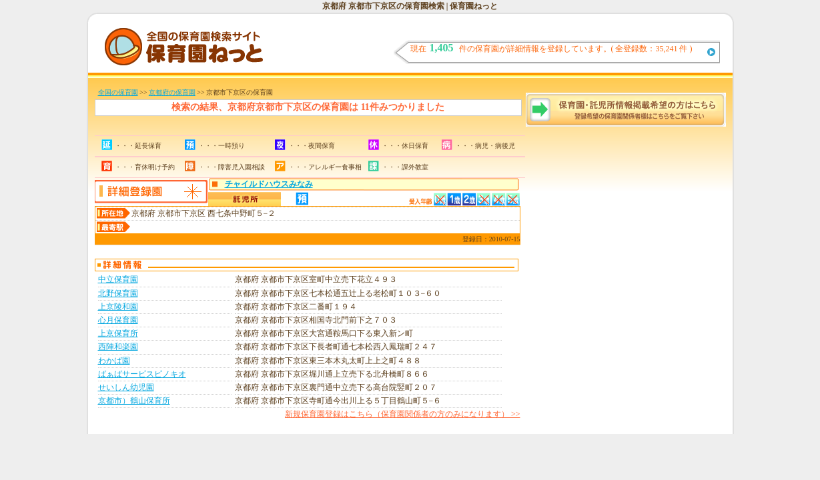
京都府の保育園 (172, 92)
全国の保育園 (118, 92)
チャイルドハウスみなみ (269, 184)
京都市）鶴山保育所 (134, 400)
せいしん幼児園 (126, 387)
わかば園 (114, 360)
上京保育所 (118, 333)
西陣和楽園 (118, 346)
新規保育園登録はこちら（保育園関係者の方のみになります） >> (402, 414)
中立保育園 (118, 279)
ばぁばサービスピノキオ (142, 374)
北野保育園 (118, 293)
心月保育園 (118, 320)
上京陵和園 (118, 306)
